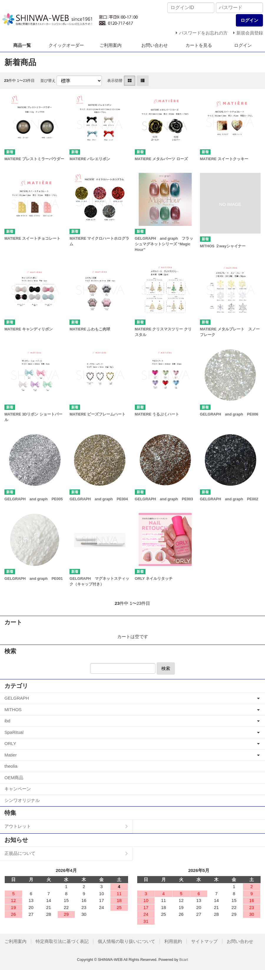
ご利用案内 (111, 45)
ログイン (243, 45)
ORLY (10, 743)
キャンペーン (17, 788)
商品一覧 (22, 45)
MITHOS (12, 709)
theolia (10, 766)
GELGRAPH (16, 698)
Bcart (183, 959)
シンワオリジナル (22, 800)
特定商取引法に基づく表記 (62, 941)
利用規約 (173, 941)
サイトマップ (204, 941)
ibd (7, 720)
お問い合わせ (154, 45)
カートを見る (199, 45)
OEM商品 (13, 777)
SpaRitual (14, 732)
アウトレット (17, 826)
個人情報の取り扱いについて (126, 941)
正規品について (19, 853)
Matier (10, 754)
